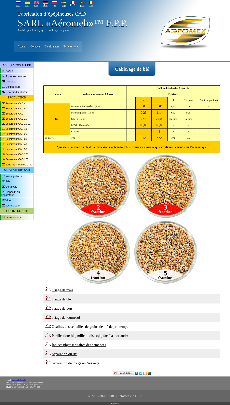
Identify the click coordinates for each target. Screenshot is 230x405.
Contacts (35, 46)
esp (64, 5)
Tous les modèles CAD (18, 164)
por (82, 5)
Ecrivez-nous (13, 217)
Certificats (11, 186)
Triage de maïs (62, 290)
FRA (73, 5)
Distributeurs (51, 46)
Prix (7, 181)
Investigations (13, 176)
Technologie (12, 205)
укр (27, 5)
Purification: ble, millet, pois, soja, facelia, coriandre (90, 336)
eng (36, 5)
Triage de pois (62, 308)
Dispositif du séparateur (10, 193)
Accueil (22, 46)
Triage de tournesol (66, 317)
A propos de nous (16, 76)
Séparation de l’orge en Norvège (75, 363)
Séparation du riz (64, 354)
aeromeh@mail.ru (19, 380)
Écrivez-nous (70, 46)
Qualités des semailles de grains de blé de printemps (90, 327)
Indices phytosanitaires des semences (79, 345)
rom (91, 5)
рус (18, 5)
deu (45, 5)
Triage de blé (61, 299)
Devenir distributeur (17, 92)
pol (54, 5)
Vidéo (8, 200)
